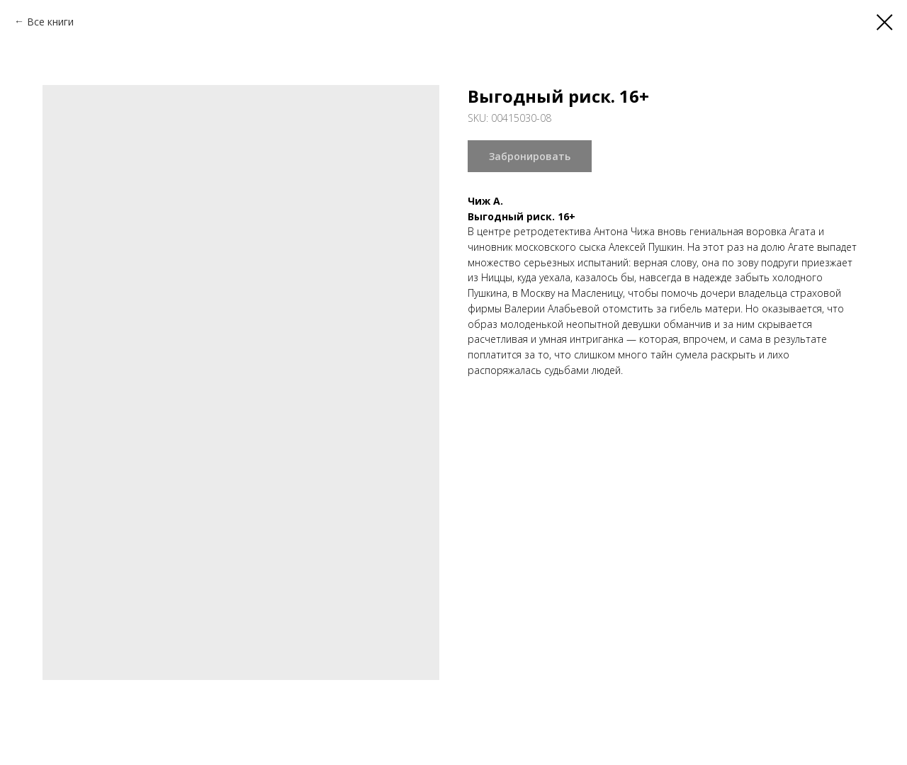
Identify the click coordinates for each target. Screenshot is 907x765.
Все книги (50, 21)
